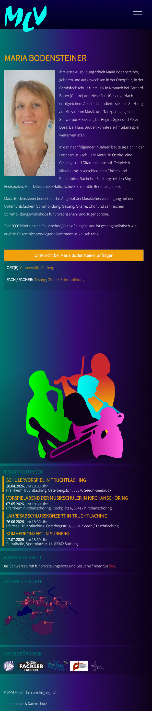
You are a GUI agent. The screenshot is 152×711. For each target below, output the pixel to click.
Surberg (47, 267)
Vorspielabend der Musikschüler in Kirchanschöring (67, 497)
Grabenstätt (29, 267)
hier (112, 566)
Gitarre (53, 279)
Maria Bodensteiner (45, 56)
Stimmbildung (72, 279)
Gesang (40, 279)
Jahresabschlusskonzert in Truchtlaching (56, 514)
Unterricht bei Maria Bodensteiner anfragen (74, 255)
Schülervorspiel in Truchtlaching (46, 479)
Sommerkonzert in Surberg (37, 532)
